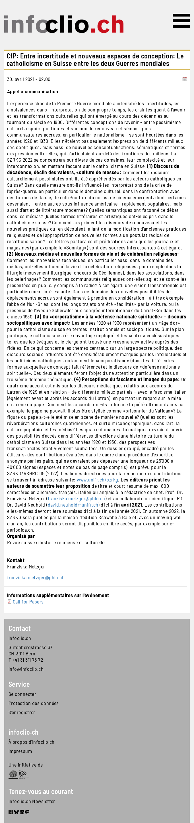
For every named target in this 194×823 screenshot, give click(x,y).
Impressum (20, 751)
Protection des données (34, 703)
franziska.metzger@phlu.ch (76, 498)
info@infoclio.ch (26, 669)
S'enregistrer (22, 712)
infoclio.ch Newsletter (32, 801)
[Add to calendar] (184, 79)
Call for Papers (28, 601)
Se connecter (22, 694)
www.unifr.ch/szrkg (97, 479)
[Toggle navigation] (181, 21)
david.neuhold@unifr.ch (73, 504)
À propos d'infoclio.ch (32, 742)
